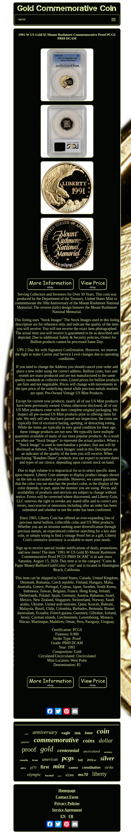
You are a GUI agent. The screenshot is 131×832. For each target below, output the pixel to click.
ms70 (83, 774)
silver (107, 758)
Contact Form (67, 797)
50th (77, 733)
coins (89, 741)
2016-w (91, 760)
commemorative (56, 740)
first (45, 767)
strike (109, 767)
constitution (91, 767)
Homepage (66, 790)
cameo (73, 768)
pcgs (68, 758)
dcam (35, 760)
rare (26, 734)
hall (59, 776)
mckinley (108, 752)
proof (29, 749)
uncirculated (91, 751)
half (80, 760)
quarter (25, 742)
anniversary (45, 732)
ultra (23, 768)
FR (70, 816)
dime (70, 775)
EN (63, 816)
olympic (34, 774)
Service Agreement (67, 810)
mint (59, 766)
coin (103, 731)
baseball (49, 775)
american (50, 759)
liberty (99, 774)
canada (24, 760)
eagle (66, 733)
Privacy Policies (66, 803)
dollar (106, 740)
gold (46, 749)
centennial (68, 750)
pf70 (33, 768)
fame (89, 733)
